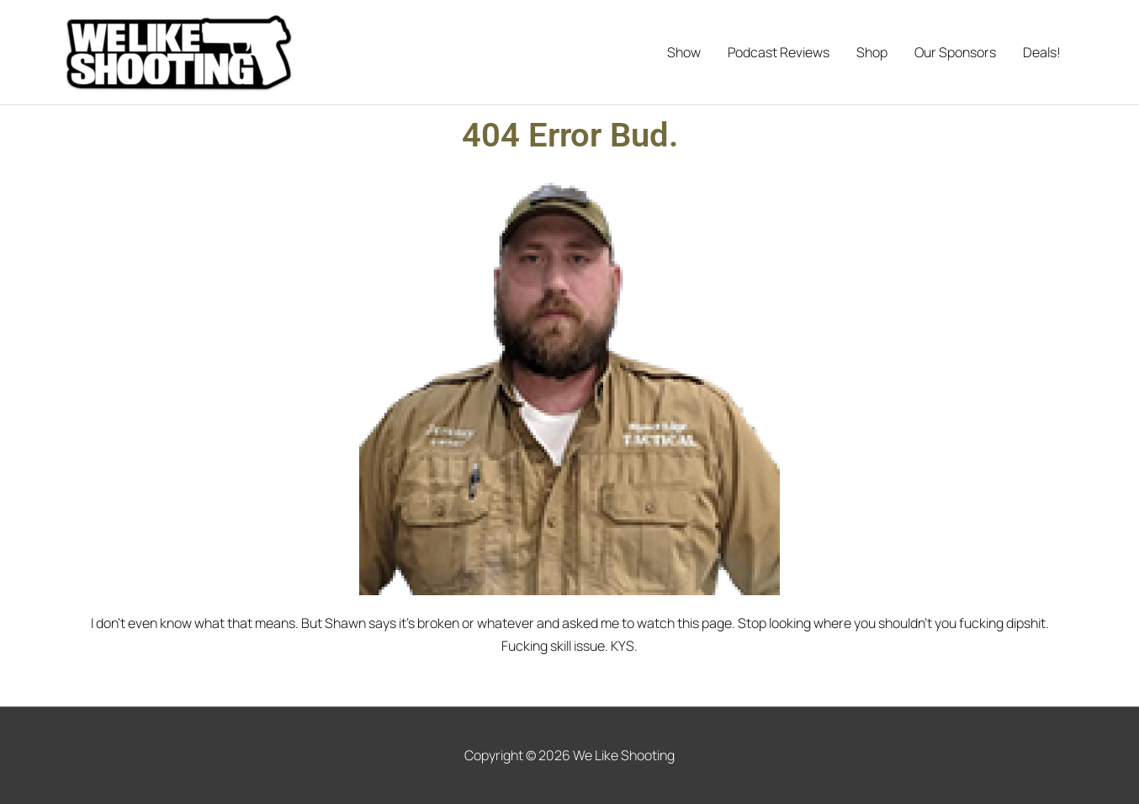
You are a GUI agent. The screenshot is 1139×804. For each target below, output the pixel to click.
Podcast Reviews (778, 52)
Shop (871, 52)
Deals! (1042, 52)
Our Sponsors (955, 52)
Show (684, 52)
